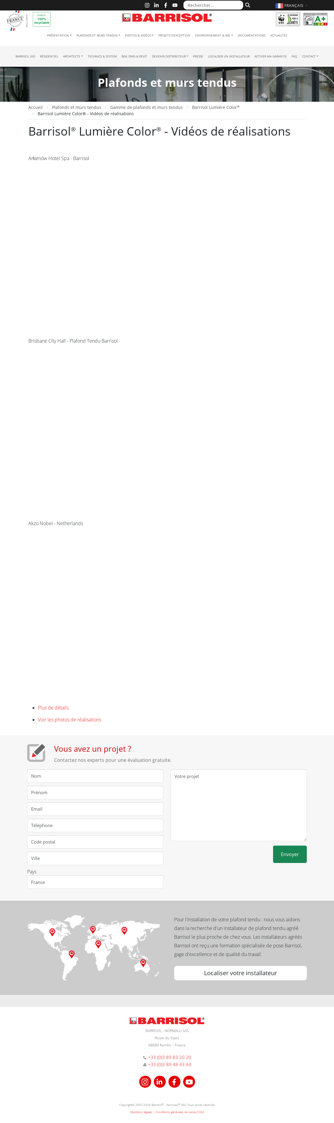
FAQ (294, 56)
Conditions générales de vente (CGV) (180, 1112)
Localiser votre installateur (240, 973)
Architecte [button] (71, 56)
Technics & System (102, 56)
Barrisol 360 (25, 56)
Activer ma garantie (271, 56)
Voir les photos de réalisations (69, 719)
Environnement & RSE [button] (212, 35)
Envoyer (290, 854)
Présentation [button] (58, 35)
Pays (31, 871)
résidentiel (49, 56)
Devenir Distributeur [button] (169, 56)
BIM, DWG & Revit (134, 56)
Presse (198, 56)
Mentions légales (141, 1112)
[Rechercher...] (213, 5)
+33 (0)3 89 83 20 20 (169, 1057)
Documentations (252, 35)
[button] (292, 5)
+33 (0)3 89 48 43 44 (169, 1064)
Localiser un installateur (229, 56)
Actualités (278, 35)
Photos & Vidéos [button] (138, 35)
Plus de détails (53, 707)
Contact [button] (309, 56)
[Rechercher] (247, 4)
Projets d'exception (174, 35)
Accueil (35, 107)
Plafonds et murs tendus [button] (96, 35)
